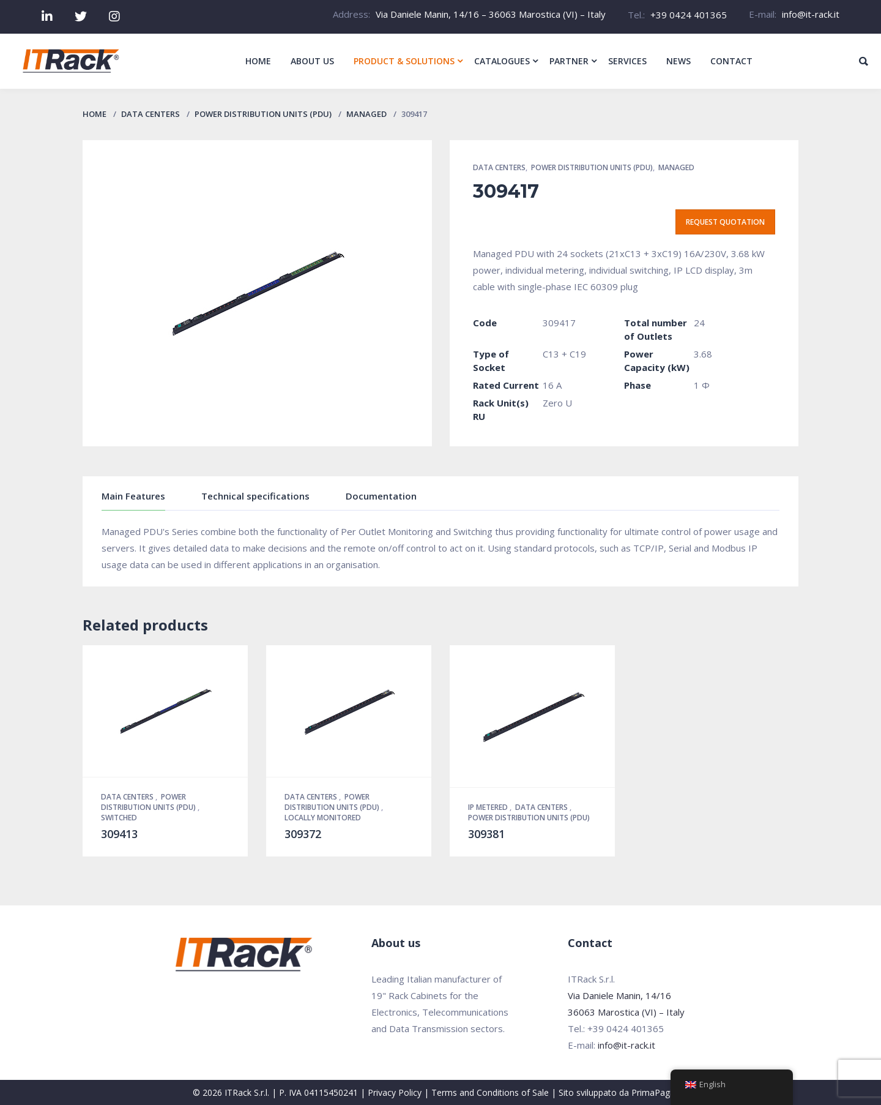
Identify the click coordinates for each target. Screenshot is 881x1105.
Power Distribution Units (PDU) (263, 113)
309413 (119, 833)
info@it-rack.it (810, 14)
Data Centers (150, 113)
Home (94, 113)
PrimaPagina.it (659, 1092)
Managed (366, 113)
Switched (119, 817)
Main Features (133, 496)
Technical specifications (255, 496)
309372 (302, 833)
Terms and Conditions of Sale (490, 1092)
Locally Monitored (322, 817)
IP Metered (489, 807)
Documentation (381, 496)
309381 (486, 833)
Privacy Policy (395, 1092)
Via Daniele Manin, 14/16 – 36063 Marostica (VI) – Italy (491, 14)
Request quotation (725, 222)
